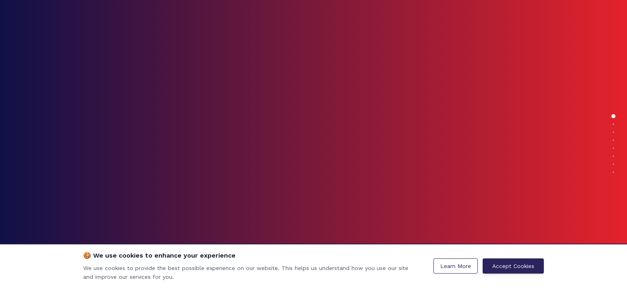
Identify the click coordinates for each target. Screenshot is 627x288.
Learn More (455, 266)
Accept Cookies (513, 266)
